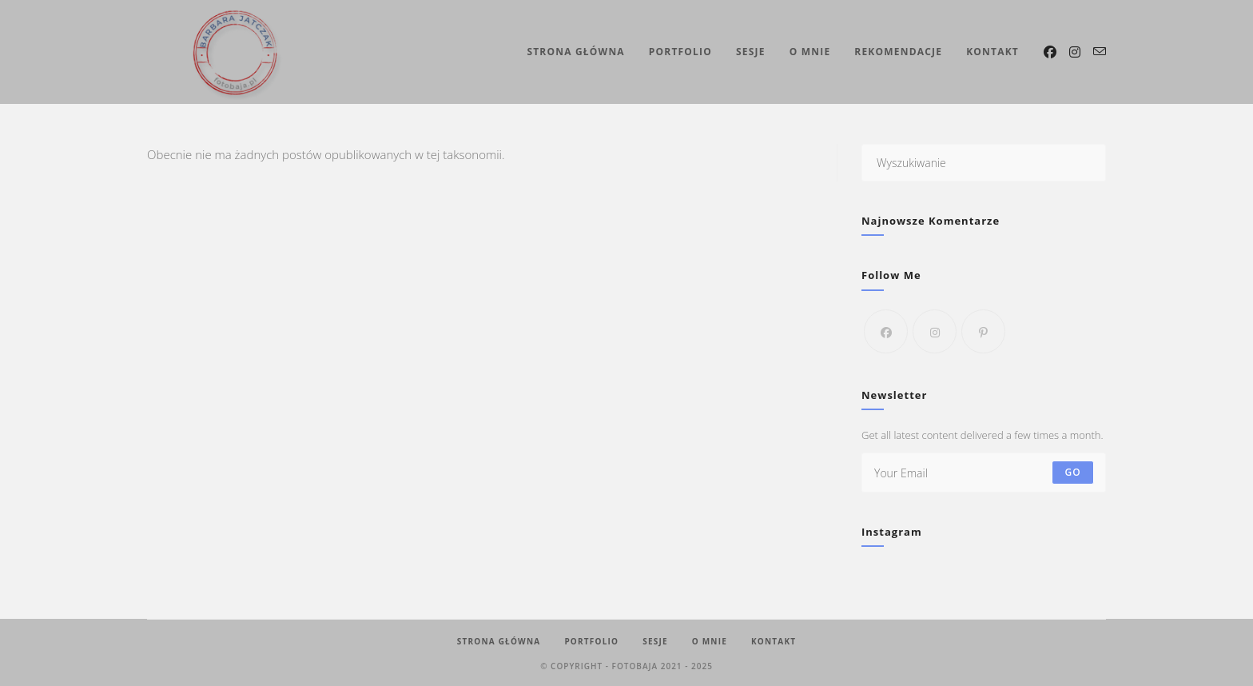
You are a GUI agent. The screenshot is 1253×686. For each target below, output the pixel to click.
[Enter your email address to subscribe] (983, 473)
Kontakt (773, 641)
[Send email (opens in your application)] (1099, 51)
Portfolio (591, 641)
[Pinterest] (983, 331)
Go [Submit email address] (1072, 472)
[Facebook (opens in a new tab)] (1050, 52)
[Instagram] (935, 331)
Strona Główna (499, 641)
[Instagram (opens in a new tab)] (1075, 52)
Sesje (655, 641)
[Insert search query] (983, 162)
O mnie (709, 641)
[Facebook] (886, 331)
